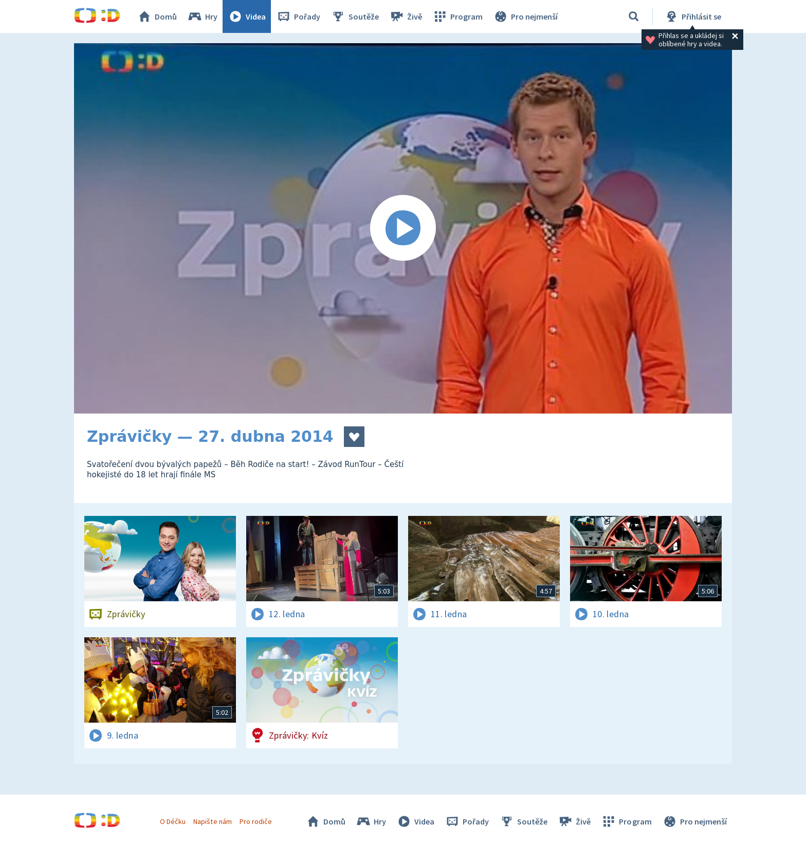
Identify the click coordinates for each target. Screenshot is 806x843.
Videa (247, 16)
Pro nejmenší (525, 16)
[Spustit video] (403, 228)
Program (457, 16)
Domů (157, 16)
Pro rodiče (256, 821)
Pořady (298, 16)
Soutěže (355, 16)
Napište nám (212, 821)
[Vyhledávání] (633, 16)
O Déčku (173, 821)
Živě (405, 16)
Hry (202, 16)
